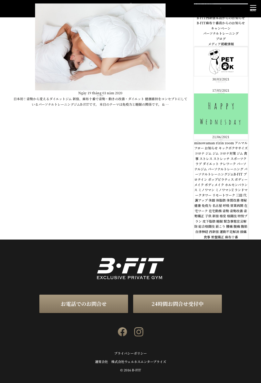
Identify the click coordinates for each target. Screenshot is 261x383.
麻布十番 (231, 237)
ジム (208, 153)
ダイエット (211, 163)
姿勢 (226, 211)
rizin (220, 143)
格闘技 (232, 216)
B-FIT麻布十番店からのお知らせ (221, 23)
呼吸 (226, 205)
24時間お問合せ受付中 (177, 303)
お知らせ (212, 148)
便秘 (243, 200)
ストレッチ (221, 158)
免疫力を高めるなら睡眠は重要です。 (100, 95)
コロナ (200, 153)
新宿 (216, 216)
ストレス (206, 158)
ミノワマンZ (224, 190)
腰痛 (229, 226)
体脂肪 (221, 200)
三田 (239, 195)
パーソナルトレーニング (221, 33)
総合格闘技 (207, 226)
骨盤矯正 (218, 237)
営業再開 (237, 205)
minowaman (205, 143)
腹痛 (237, 226)
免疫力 (207, 205)
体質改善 (233, 200)
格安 (223, 216)
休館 (212, 200)
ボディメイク (215, 184)
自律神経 (202, 231)
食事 (207, 237)
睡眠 (220, 221)
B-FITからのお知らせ (221, 12)
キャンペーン (221, 28)
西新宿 (214, 231)
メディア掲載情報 (221, 44)
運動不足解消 (230, 231)
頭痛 (243, 231)
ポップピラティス (221, 179)
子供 (208, 216)
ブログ (221, 38)
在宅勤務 (215, 211)
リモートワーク (224, 195)
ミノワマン (206, 190)
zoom (230, 143)
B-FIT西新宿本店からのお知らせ (221, 18)
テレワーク (228, 163)
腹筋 (244, 226)
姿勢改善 (237, 211)
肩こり (221, 226)
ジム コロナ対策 (224, 153)
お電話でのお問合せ (84, 303)
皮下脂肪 (209, 221)
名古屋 (217, 205)
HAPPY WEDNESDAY (221, 139)
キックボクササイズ (233, 148)
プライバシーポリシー (130, 353)
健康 (198, 205)
